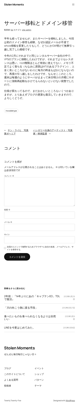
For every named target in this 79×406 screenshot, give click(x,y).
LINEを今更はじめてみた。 (19, 327)
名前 (7, 209)
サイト (7, 234)
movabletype (11, 110)
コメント (9, 175)
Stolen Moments (14, 4)
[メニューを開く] (73, 4)
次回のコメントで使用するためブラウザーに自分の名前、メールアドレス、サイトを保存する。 (40, 248)
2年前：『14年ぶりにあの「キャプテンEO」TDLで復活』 (32, 298)
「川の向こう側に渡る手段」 (21, 307)
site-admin (26, 30)
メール (8, 222)
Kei (12, 30)
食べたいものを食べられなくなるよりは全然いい (30, 318)
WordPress (70, 400)
